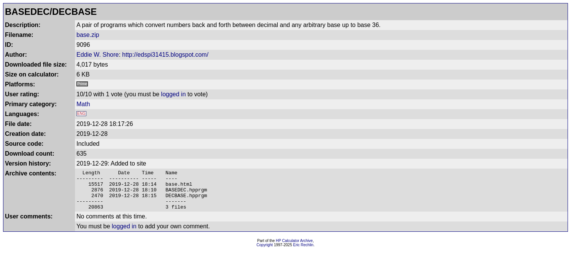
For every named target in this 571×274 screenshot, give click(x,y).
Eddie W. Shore (97, 54)
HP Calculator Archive (294, 249)
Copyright (264, 253)
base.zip (87, 35)
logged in (173, 94)
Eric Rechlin (303, 253)
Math (83, 104)
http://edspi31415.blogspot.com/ (165, 54)
